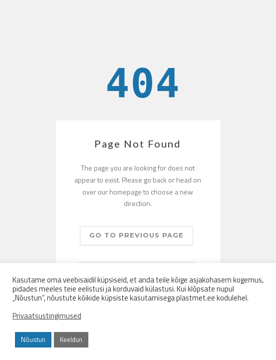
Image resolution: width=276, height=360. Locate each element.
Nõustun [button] (33, 339)
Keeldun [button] (71, 339)
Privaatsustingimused (46, 316)
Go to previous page (136, 236)
